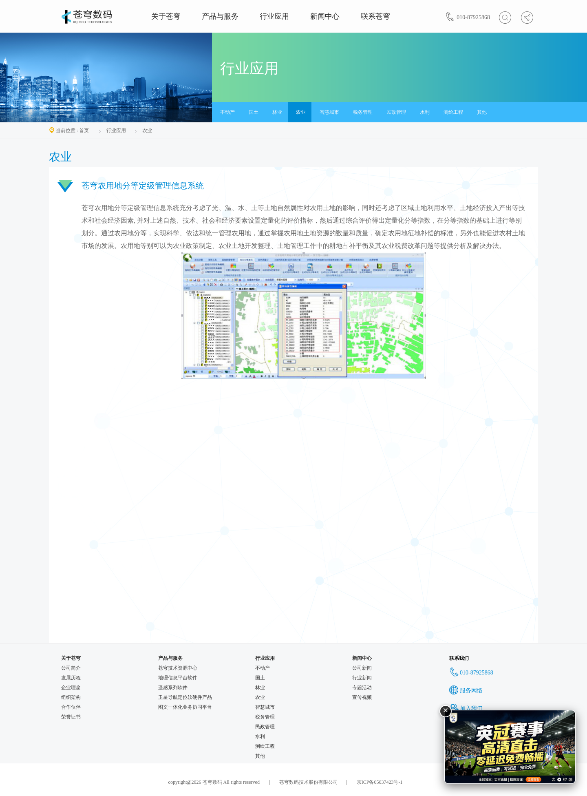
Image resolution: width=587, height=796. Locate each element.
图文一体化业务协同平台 (185, 707)
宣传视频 (362, 697)
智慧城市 (329, 112)
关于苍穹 (166, 16)
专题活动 (362, 687)
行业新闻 (362, 678)
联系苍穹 (375, 16)
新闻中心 (325, 16)
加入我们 (466, 708)
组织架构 (71, 697)
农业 (301, 112)
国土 (253, 112)
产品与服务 (220, 16)
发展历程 (71, 678)
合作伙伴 (71, 707)
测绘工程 (453, 112)
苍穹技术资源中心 (177, 668)
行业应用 (274, 16)
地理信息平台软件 (177, 678)
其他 (482, 112)
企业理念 (71, 687)
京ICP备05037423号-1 (380, 782)
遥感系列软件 (173, 687)
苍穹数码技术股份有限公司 (308, 782)
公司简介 (71, 668)
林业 (277, 112)
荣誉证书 (71, 717)
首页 (84, 130)
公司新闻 (362, 668)
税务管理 (363, 112)
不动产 (227, 112)
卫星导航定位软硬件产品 (185, 697)
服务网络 (466, 691)
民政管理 (396, 112)
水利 (425, 112)
